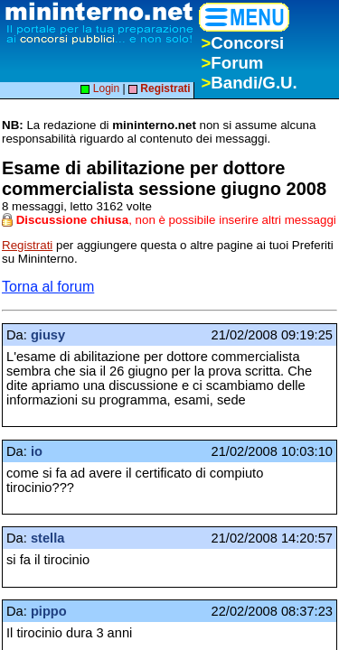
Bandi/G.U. (249, 82)
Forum (232, 62)
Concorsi (242, 42)
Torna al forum (48, 286)
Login (99, 88)
